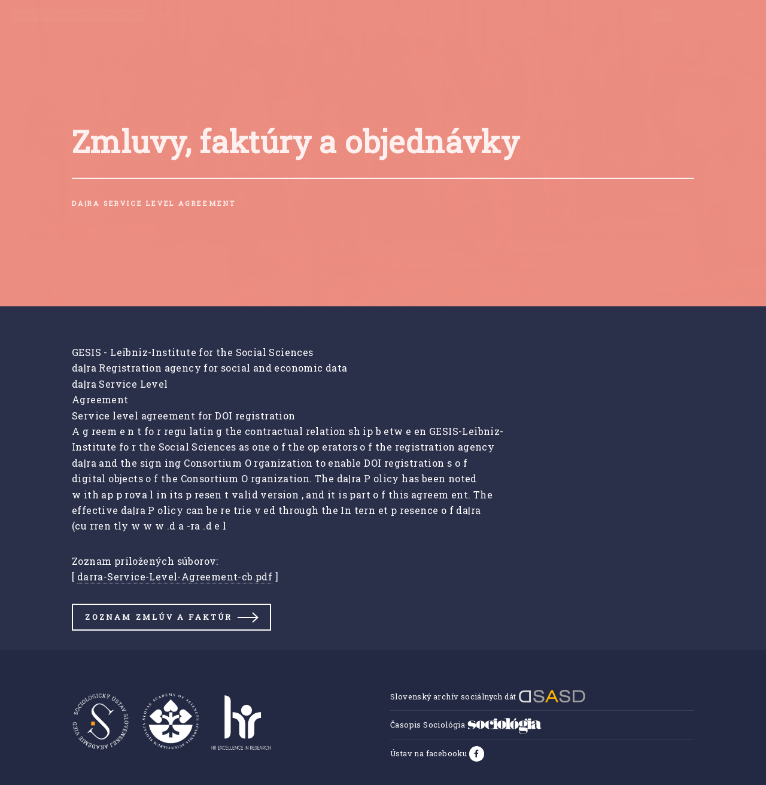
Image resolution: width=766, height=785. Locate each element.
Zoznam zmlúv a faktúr (158, 617)
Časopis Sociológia (466, 724)
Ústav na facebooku (429, 753)
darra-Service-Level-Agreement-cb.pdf (174, 576)
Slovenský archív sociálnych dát (488, 696)
